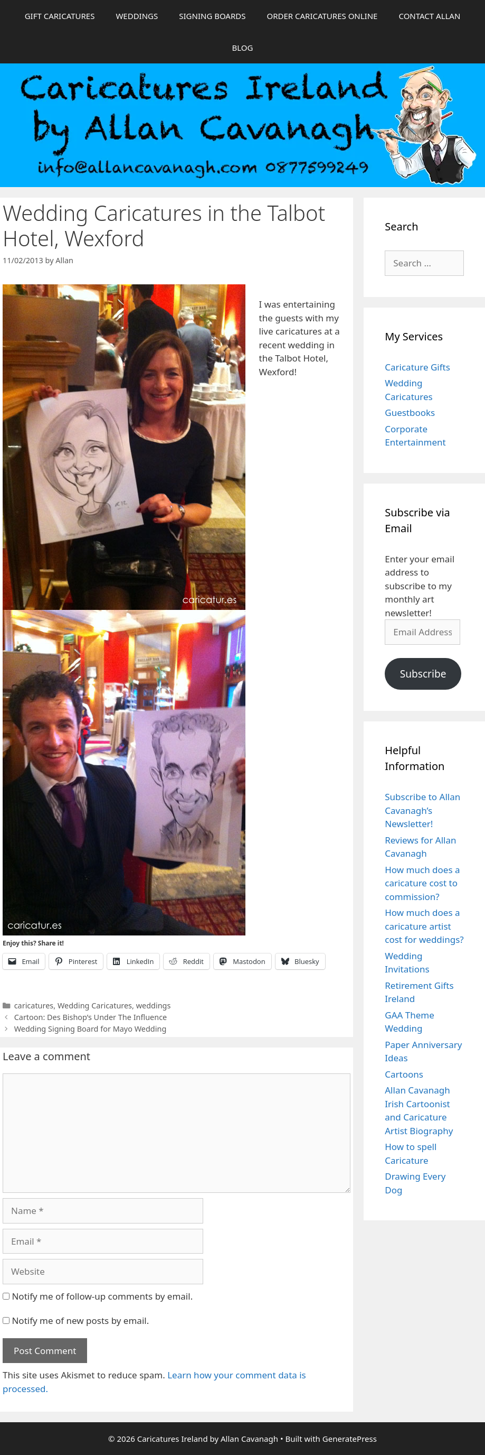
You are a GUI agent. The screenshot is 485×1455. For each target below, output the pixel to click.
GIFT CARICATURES (60, 16)
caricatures (34, 1005)
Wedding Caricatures (95, 1005)
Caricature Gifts (417, 367)
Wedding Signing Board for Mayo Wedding (90, 1029)
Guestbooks (410, 412)
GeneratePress (349, 1438)
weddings (153, 1005)
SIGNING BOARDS (212, 16)
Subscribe (423, 674)
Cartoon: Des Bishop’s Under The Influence (90, 1017)
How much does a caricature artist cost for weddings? (424, 926)
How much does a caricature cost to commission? (422, 883)
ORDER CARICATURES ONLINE (322, 16)
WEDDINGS (137, 16)
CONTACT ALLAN (429, 16)
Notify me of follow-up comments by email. (102, 1296)
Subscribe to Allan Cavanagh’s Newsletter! (422, 810)
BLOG (242, 47)
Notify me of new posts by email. (80, 1320)
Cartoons (404, 1074)
